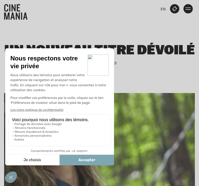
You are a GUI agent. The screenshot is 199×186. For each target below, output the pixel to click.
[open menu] (188, 8)
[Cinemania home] (18, 11)
